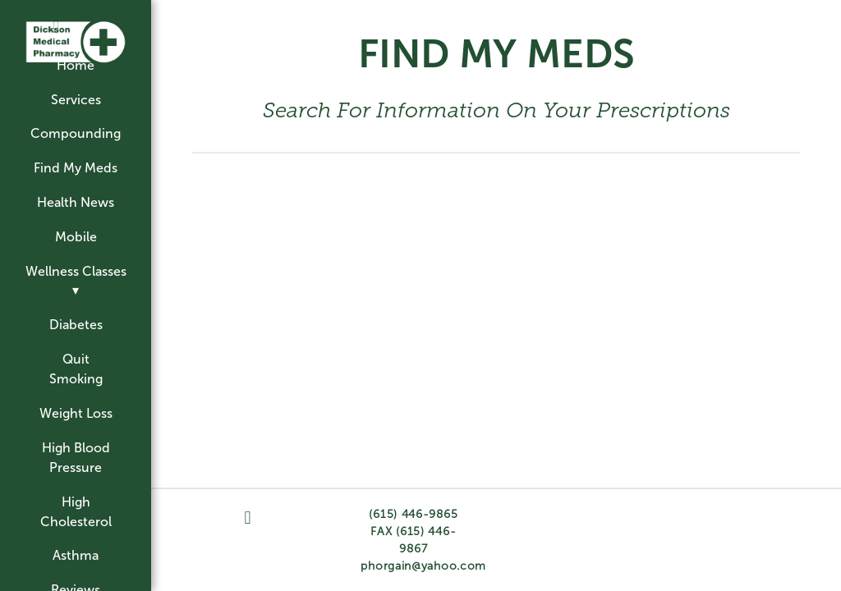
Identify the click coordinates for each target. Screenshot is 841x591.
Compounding (75, 133)
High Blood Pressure (76, 457)
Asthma (76, 555)
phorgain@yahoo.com (423, 566)
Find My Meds (75, 168)
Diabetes (76, 325)
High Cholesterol (76, 512)
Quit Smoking (76, 369)
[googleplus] (95, 20)
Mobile (76, 237)
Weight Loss (76, 413)
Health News (75, 202)
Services (76, 100)
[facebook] (56, 28)
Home (75, 65)
